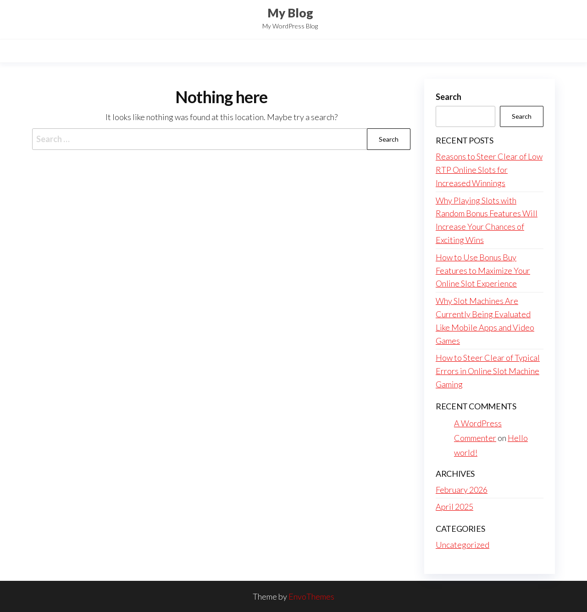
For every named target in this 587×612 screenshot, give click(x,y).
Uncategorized (462, 545)
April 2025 (454, 507)
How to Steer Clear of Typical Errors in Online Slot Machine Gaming (488, 371)
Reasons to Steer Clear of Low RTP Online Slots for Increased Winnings (489, 169)
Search (448, 97)
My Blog (290, 13)
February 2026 (461, 490)
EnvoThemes (311, 596)
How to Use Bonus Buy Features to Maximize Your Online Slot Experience (483, 270)
